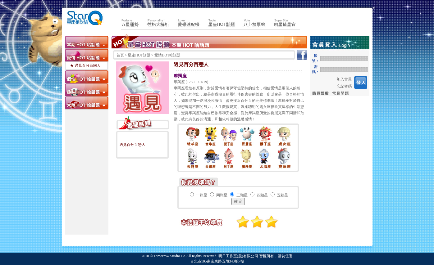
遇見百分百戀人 (132, 144)
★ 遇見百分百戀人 (85, 65)
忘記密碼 (344, 86)
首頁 (120, 55)
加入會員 (344, 79)
